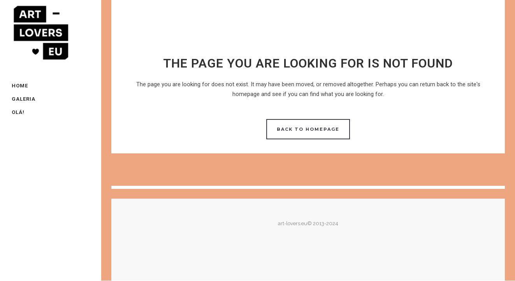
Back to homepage (308, 129)
